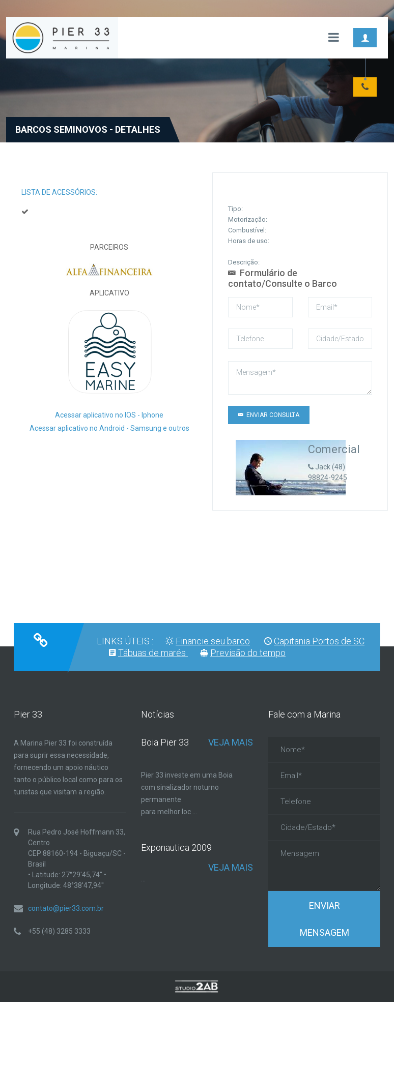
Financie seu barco (213, 641)
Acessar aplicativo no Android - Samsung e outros (109, 428)
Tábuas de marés (153, 652)
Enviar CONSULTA (268, 415)
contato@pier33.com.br (66, 908)
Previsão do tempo (248, 652)
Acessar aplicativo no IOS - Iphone (109, 415)
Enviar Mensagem (324, 919)
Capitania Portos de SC (319, 641)
